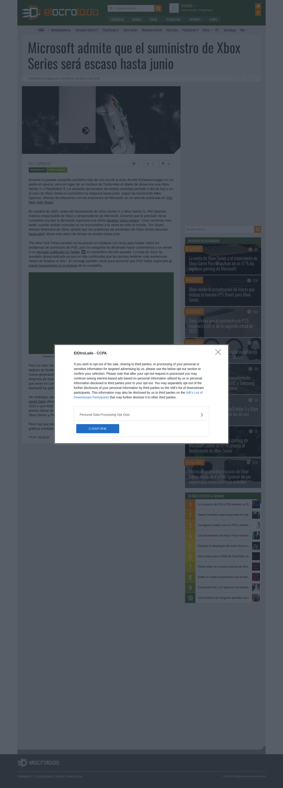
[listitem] (141, 414)
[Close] (219, 353)
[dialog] (141, 394)
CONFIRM (98, 428)
